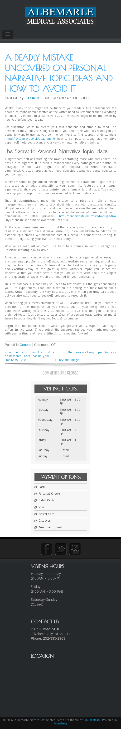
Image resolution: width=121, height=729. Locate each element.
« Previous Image (67, 360)
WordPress (60, 723)
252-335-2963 (54, 638)
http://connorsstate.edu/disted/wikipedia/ (87, 216)
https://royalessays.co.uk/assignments (30, 139)
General (25, 345)
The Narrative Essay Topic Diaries (91, 352)
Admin (33, 98)
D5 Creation (92, 720)
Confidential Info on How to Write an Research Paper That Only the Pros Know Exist (29, 356)
